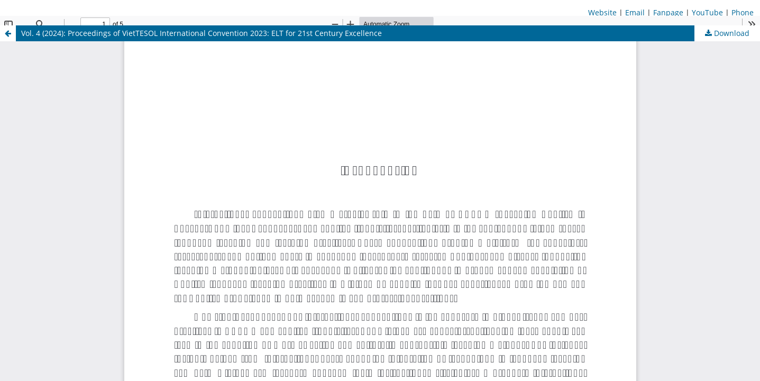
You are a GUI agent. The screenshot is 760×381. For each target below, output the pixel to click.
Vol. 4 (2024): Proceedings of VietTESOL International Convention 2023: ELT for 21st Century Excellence (201, 33)
